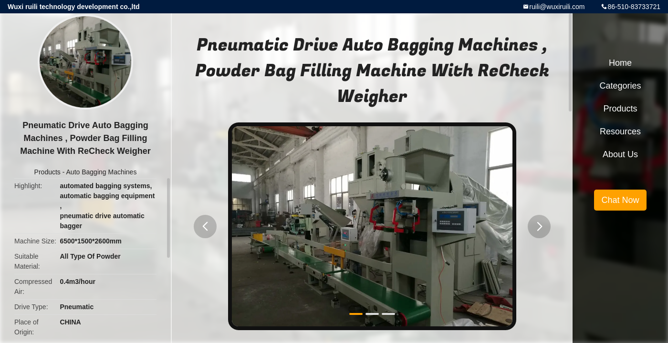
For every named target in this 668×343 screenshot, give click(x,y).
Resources (620, 131)
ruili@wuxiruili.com (556, 6)
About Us (620, 154)
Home (620, 63)
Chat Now (620, 200)
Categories (620, 86)
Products (47, 172)
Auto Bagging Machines (101, 172)
